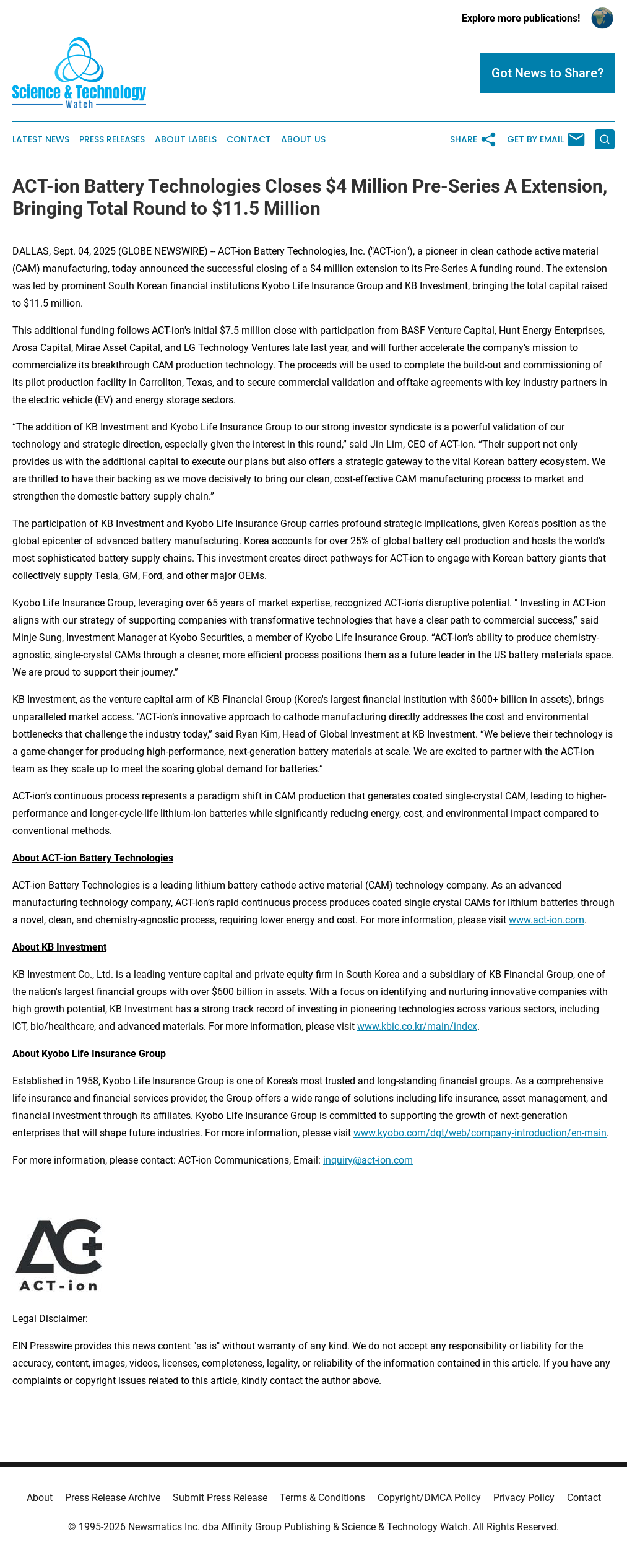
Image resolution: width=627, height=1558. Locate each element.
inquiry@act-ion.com (368, 1160)
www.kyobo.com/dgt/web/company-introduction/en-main (480, 1133)
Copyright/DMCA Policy (429, 1498)
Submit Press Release (220, 1498)
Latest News (40, 139)
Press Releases (112, 139)
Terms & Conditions (322, 1498)
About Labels (186, 139)
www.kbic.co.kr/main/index (417, 1026)
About (40, 1498)
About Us (303, 139)
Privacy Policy (524, 1498)
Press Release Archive (112, 1498)
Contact (249, 139)
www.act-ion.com (546, 920)
